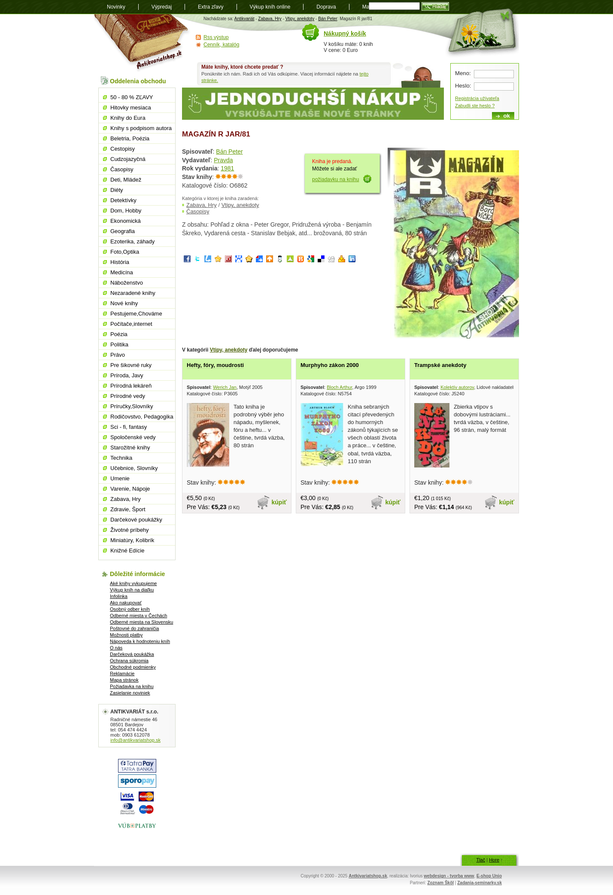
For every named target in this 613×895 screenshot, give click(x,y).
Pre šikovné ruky (131, 365)
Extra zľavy (211, 7)
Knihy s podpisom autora (141, 128)
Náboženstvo (126, 282)
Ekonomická (125, 221)
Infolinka (118, 596)
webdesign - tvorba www (449, 876)
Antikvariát (244, 18)
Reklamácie (122, 673)
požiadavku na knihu (335, 179)
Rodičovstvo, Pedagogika (141, 416)
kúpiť (279, 502)
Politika (119, 344)
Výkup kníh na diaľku (132, 589)
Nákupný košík (345, 33)
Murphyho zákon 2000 (329, 365)
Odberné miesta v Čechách (138, 615)
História (119, 262)
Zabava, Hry (269, 18)
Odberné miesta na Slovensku (141, 622)
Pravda (223, 160)
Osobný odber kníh (130, 609)
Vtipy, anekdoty (300, 18)
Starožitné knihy (130, 447)
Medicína (121, 272)
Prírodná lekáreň (131, 385)
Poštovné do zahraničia (134, 628)
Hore (494, 859)
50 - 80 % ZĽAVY (131, 97)
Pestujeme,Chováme (136, 313)
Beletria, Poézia (129, 138)
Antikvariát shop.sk (142, 43)
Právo (117, 355)
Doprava (326, 7)
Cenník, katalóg (221, 45)
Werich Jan (225, 387)
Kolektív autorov (457, 387)
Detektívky (123, 200)
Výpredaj (162, 7)
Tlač (480, 859)
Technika (121, 458)
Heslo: (463, 85)
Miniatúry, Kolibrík (132, 540)
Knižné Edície (127, 550)
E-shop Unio (489, 876)
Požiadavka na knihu (132, 686)
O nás (116, 647)
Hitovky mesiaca (130, 107)
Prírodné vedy (127, 396)
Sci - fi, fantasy (128, 427)
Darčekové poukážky (136, 519)
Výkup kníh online (270, 7)
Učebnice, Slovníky (134, 468)
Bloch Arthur (339, 387)
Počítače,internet (131, 324)
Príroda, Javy (126, 375)
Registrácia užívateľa (477, 98)
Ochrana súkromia (129, 660)
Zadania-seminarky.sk (479, 882)
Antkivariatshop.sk (368, 876)
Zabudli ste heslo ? (475, 105)
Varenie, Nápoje (130, 488)
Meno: (463, 73)
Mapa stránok (124, 680)
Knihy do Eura (128, 118)
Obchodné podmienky (133, 667)
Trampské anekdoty (440, 365)
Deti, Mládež (125, 179)
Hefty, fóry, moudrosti (215, 365)
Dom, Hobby (125, 210)
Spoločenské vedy (133, 437)
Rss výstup (216, 37)
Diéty (116, 190)
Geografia (122, 231)
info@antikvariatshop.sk (135, 740)
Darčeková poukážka (132, 654)
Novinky (116, 7)
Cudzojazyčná (128, 159)
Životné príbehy (129, 530)
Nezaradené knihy (132, 293)
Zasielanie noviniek (130, 692)
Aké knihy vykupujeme (133, 583)
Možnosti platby (126, 634)
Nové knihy (124, 303)
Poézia (118, 334)
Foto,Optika (124, 252)
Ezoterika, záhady (132, 241)
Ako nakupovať (126, 602)
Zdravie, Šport (128, 509)
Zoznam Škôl (440, 882)
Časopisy (197, 211)
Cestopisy (122, 149)
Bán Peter (327, 18)
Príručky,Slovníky (131, 406)
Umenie (120, 478)
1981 (227, 168)
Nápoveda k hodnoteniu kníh (140, 641)
